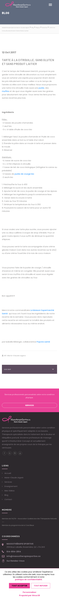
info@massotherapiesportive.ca (23, 556)
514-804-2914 (14, 551)
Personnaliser (29, 592)
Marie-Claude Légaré (13, 477)
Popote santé (43, 341)
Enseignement (10, 486)
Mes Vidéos (9, 490)
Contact (8, 499)
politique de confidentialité (28, 579)
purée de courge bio (24, 174)
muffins (5, 91)
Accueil (7, 473)
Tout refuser (40, 585)
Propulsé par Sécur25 (29, 595)
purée (41, 88)
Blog (6, 495)
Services (29, 405)
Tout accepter (19, 585)
